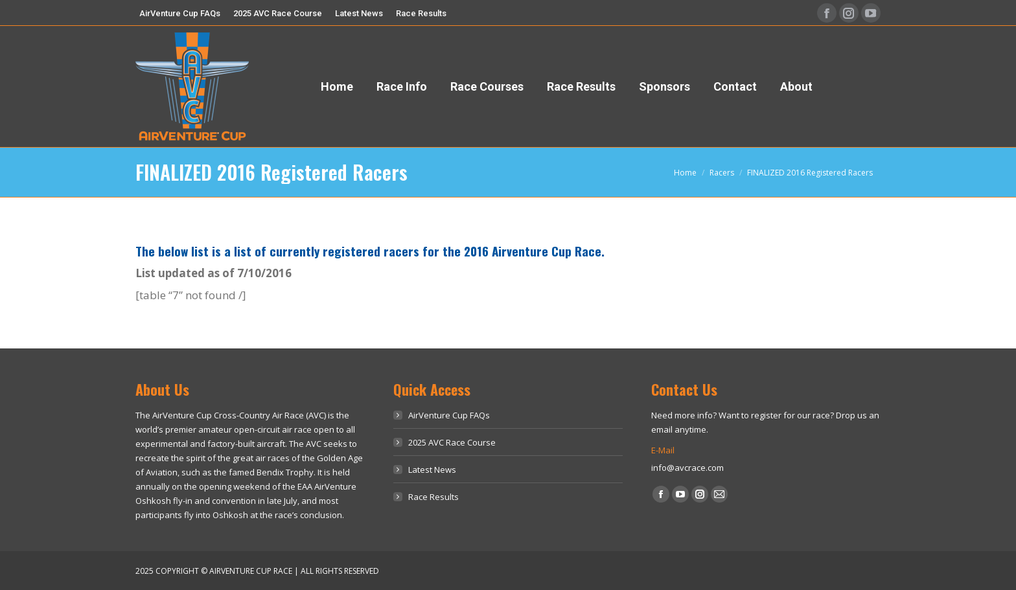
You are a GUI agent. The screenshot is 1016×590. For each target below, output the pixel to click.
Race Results (433, 497)
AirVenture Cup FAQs (449, 415)
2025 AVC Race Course (452, 442)
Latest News (432, 469)
